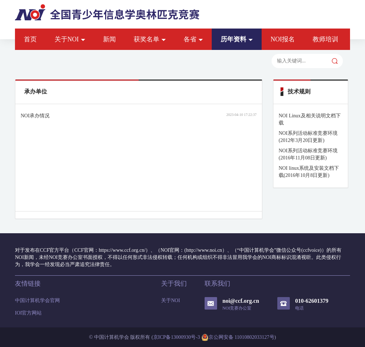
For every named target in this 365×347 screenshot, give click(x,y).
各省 (193, 39)
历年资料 (237, 39)
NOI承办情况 (35, 115)
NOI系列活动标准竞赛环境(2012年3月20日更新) (308, 137)
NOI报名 (283, 39)
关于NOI (70, 39)
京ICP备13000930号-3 (176, 337)
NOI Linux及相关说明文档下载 (310, 119)
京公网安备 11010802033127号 (237, 337)
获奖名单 (150, 39)
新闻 (109, 39)
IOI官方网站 (28, 313)
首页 (30, 39)
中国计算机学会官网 (37, 300)
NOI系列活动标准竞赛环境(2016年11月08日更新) (308, 154)
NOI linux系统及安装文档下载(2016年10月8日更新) (309, 171)
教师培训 (325, 39)
